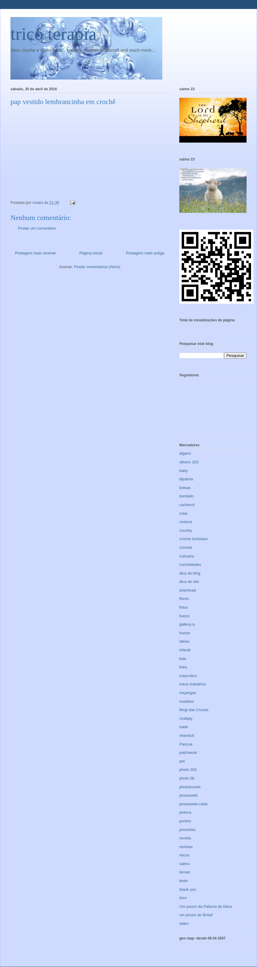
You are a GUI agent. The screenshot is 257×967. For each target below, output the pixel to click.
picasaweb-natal (193, 804)
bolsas (185, 487)
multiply (185, 718)
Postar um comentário (37, 228)
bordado (186, 496)
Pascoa (185, 744)
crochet (185, 547)
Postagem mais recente (35, 253)
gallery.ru (187, 624)
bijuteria (186, 479)
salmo (184, 863)
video (184, 923)
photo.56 (187, 778)
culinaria (186, 556)
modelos (186, 701)
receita (185, 838)
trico (183, 898)
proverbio (187, 829)
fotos (183, 607)
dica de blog (189, 573)
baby (183, 470)
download (187, 590)
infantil (185, 650)
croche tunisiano (193, 539)
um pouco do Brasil (195, 915)
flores (184, 598)
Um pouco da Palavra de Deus (205, 906)
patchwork (188, 752)
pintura (185, 812)
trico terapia (53, 34)
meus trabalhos (192, 684)
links (183, 667)
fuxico (184, 616)
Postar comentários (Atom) (97, 267)
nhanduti (186, 735)
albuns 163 (188, 462)
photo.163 (188, 769)
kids (182, 658)
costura (185, 522)
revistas (186, 846)
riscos (184, 855)
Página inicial (91, 253)
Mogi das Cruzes (194, 710)
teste (183, 881)
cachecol (187, 504)
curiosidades (190, 564)
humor (184, 633)
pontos (185, 821)
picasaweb (188, 795)
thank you (187, 889)
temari (184, 872)
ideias (184, 641)
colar (183, 513)
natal (183, 727)
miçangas (187, 693)
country (185, 530)
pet (182, 761)
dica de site (189, 581)
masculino (188, 675)
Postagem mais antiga (145, 253)
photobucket (190, 787)
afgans (185, 453)
